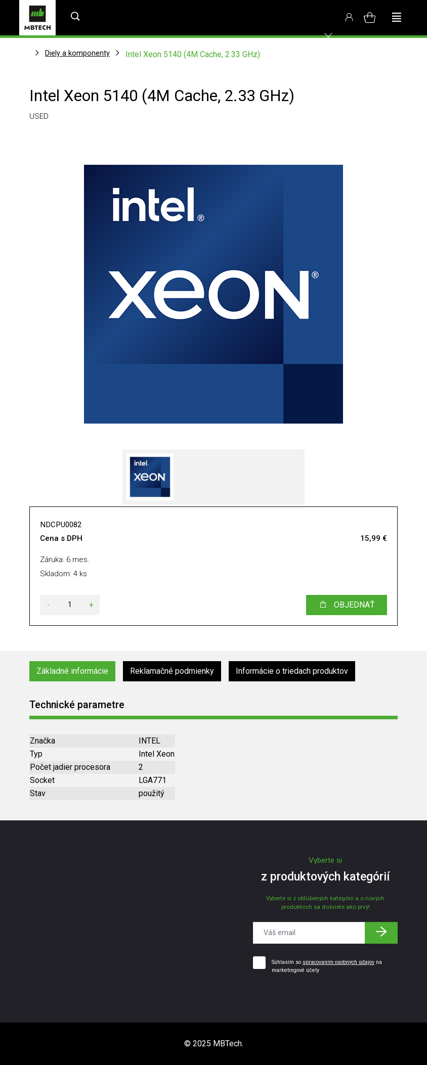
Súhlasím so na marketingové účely (327, 966)
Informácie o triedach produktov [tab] (292, 671)
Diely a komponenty (77, 53)
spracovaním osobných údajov (338, 962)
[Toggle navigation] (397, 17)
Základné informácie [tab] (72, 671)
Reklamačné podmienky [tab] (172, 671)
